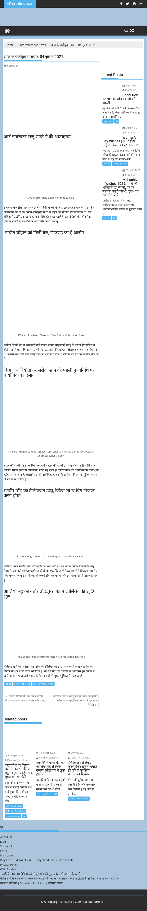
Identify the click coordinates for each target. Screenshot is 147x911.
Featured (108, 121)
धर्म (24, 816)
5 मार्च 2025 (129, 128)
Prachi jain (129, 90)
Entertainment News (43, 683)
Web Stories (8, 869)
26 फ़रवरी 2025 (131, 170)
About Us (6, 837)
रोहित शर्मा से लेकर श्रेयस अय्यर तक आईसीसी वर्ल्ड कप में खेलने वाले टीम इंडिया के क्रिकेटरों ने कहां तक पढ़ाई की (59, 878)
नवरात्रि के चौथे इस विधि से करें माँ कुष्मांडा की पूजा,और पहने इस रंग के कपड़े (40, 874)
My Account (8, 855)
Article (8, 683)
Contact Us (7, 846)
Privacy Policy (9, 864)
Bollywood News (22, 683)
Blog (3, 841)
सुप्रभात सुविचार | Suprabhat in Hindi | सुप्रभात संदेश (31, 883)
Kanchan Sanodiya (16, 760)
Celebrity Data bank (15, 811)
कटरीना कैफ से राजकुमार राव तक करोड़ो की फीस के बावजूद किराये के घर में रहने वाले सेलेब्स (75, 700)
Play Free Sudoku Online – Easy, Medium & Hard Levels (36, 860)
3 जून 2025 (129, 85)
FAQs (3, 851)
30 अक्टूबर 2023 (14, 755)
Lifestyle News (13, 816)
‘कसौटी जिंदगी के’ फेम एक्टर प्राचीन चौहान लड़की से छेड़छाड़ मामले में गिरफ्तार (25, 698)
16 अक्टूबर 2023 (45, 752)
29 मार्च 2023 (76, 752)
